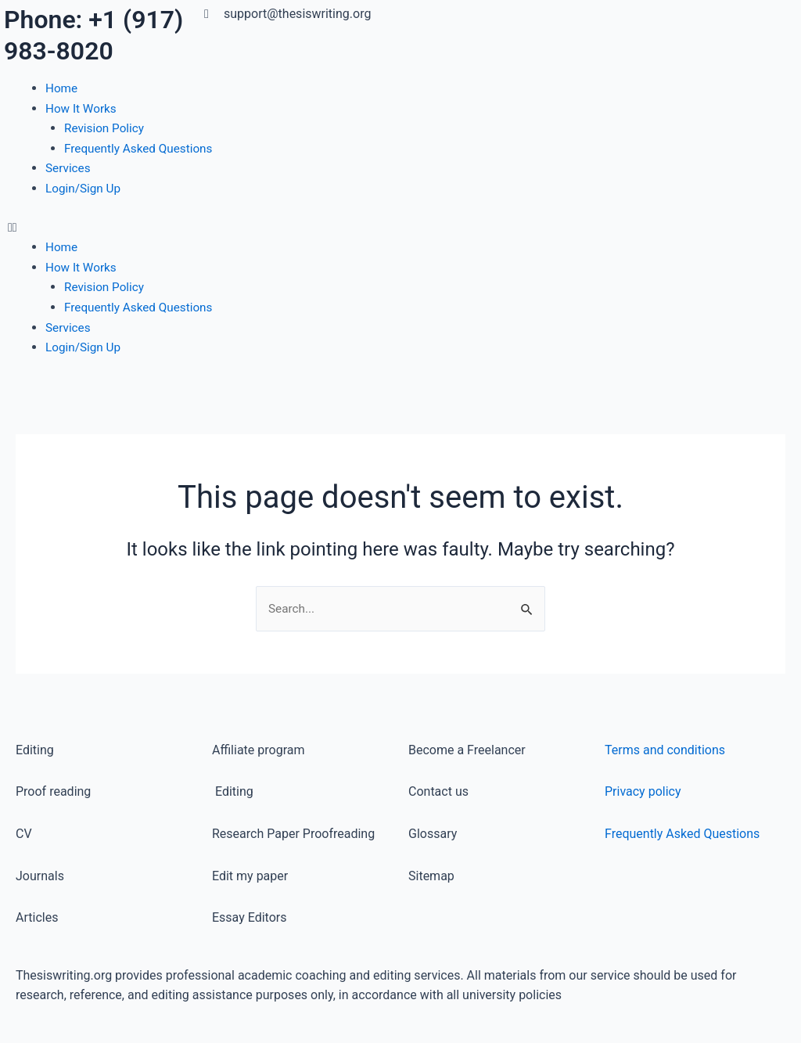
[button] (200, 228)
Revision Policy (106, 127)
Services (68, 167)
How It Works (82, 108)
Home (62, 88)
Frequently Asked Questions (141, 148)
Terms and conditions (665, 750)
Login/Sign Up (84, 188)
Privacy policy (643, 792)
